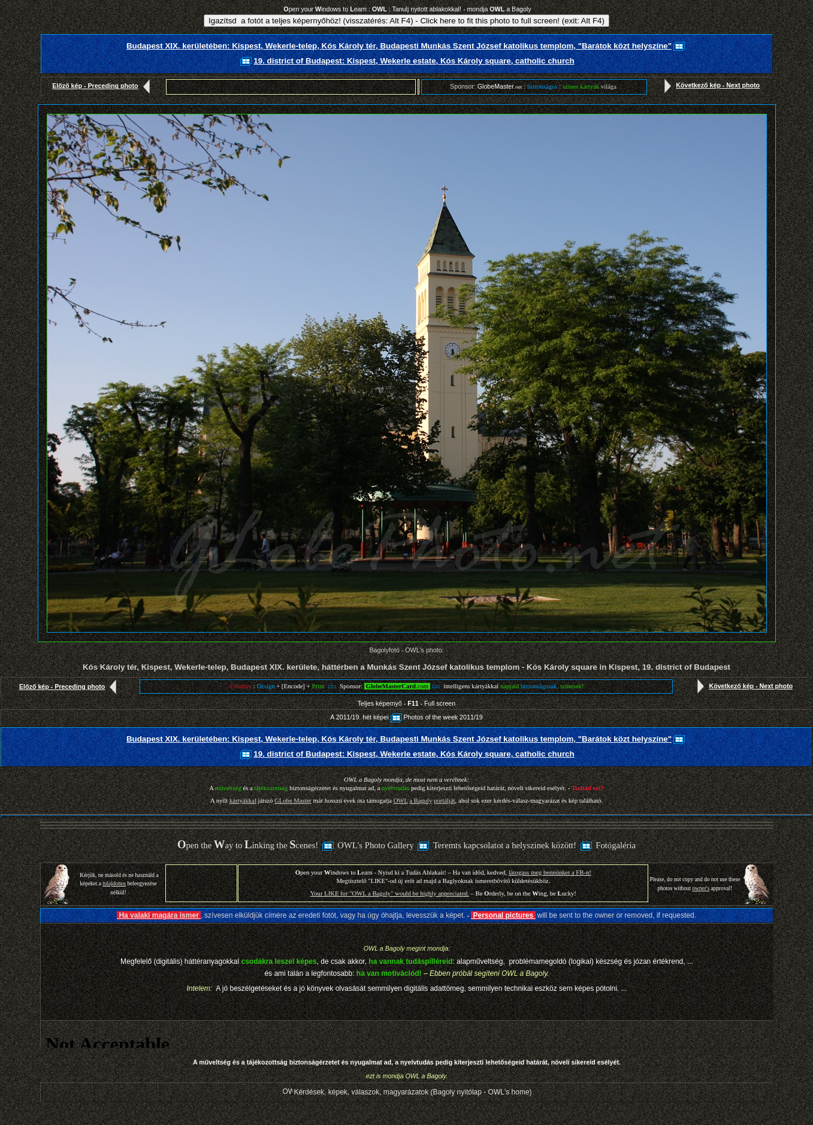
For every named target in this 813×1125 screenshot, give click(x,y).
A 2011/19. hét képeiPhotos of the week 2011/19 (406, 717)
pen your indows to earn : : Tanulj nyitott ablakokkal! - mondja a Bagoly (407, 9)
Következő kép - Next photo (709, 85)
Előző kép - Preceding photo (103, 85)
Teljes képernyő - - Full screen (406, 703)
